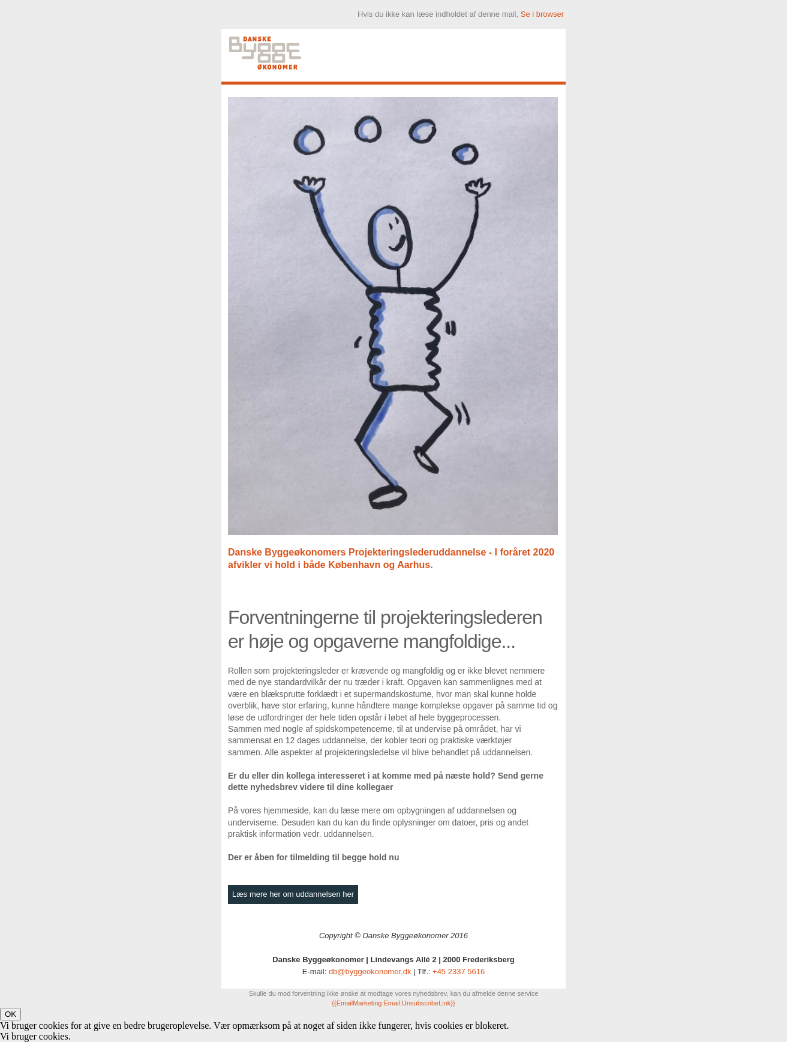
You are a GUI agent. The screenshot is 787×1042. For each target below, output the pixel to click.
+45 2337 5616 (458, 971)
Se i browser (542, 14)
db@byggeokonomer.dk (370, 971)
